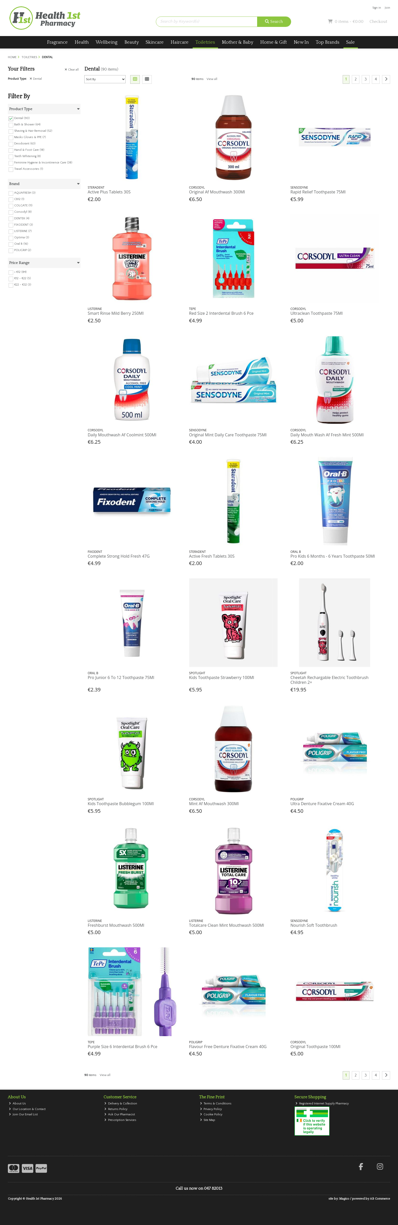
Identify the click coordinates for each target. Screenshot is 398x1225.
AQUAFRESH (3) (25, 192)
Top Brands (327, 42)
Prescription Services (120, 1120)
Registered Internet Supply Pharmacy (322, 1103)
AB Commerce (380, 1198)
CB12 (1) (19, 199)
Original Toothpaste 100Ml (315, 1046)
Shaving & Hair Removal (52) (33, 131)
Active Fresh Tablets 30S (212, 556)
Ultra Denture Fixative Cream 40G (322, 803)
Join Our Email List (23, 1114)
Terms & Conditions (216, 1103)
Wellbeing (107, 42)
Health (82, 42)
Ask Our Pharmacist (119, 1114)
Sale (350, 42)
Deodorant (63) (25, 143)
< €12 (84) (20, 272)
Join (387, 7)
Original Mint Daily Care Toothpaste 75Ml (228, 435)
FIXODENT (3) (23, 224)
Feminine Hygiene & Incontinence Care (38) (43, 162)
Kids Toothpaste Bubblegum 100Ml (121, 803)
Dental (36, 78)
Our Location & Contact (27, 1109)
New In (301, 42)
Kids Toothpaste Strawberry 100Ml (221, 677)
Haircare (180, 42)
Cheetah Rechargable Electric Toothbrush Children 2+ (329, 680)
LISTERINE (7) (23, 231)
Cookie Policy (211, 1114)
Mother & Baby (237, 42)
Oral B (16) (21, 243)
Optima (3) (21, 237)
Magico (344, 1198)
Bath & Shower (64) (27, 124)
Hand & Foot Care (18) (29, 150)
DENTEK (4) (21, 218)
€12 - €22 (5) (22, 278)
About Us (17, 1103)
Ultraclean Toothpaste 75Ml (316, 313)
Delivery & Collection (120, 1103)
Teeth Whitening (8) (27, 156)
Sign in (376, 7)
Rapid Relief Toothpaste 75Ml (317, 192)
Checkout (378, 21)
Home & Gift (273, 42)
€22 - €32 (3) (22, 284)
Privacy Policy (211, 1109)
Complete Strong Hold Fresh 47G (119, 556)
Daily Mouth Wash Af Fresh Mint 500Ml (327, 435)
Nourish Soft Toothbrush (313, 925)
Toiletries (205, 42)
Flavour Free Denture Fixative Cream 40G (228, 1046)
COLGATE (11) (23, 205)
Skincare (155, 42)
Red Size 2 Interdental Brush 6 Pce (221, 313)
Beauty (131, 42)
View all (212, 79)
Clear (72, 69)
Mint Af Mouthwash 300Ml (214, 803)
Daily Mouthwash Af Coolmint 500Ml (122, 435)
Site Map (207, 1120)
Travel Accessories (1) (28, 169)
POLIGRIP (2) (22, 250)
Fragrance (57, 42)
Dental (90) (22, 118)
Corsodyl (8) (23, 211)
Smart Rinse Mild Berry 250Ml (115, 313)
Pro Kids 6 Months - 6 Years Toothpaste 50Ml (332, 556)
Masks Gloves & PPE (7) (30, 137)
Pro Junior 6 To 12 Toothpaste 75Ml (121, 677)
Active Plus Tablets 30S (109, 192)
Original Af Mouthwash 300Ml (217, 192)
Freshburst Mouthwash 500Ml (116, 925)
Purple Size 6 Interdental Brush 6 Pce (122, 1046)
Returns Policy (115, 1109)
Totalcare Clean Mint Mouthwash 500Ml (226, 925)
